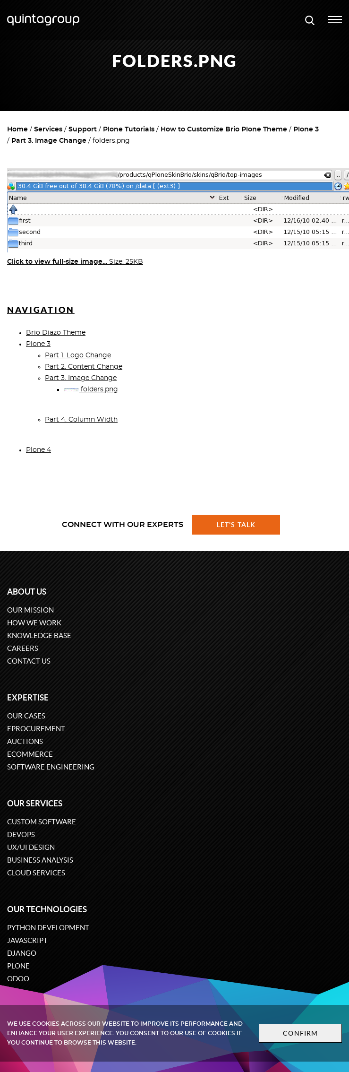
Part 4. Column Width (81, 419)
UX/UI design (31, 847)
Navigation (41, 310)
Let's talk (236, 524)
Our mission (30, 610)
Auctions (25, 741)
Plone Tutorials (128, 129)
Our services (34, 803)
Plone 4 (38, 450)
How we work (34, 623)
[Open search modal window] (309, 20)
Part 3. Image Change (48, 141)
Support (82, 129)
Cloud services (36, 873)
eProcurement (36, 729)
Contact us (29, 661)
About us (26, 592)
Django (21, 953)
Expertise (28, 697)
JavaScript (27, 940)
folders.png (91, 389)
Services (48, 129)
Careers (22, 648)
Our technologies (47, 909)
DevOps (21, 834)
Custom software (41, 822)
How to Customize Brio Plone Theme (224, 129)
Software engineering (50, 767)
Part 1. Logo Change (78, 355)
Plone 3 (306, 129)
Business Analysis (40, 860)
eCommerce (30, 754)
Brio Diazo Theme (55, 332)
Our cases (26, 716)
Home (17, 129)
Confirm (300, 1033)
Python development (48, 928)
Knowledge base (39, 635)
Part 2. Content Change (83, 366)
